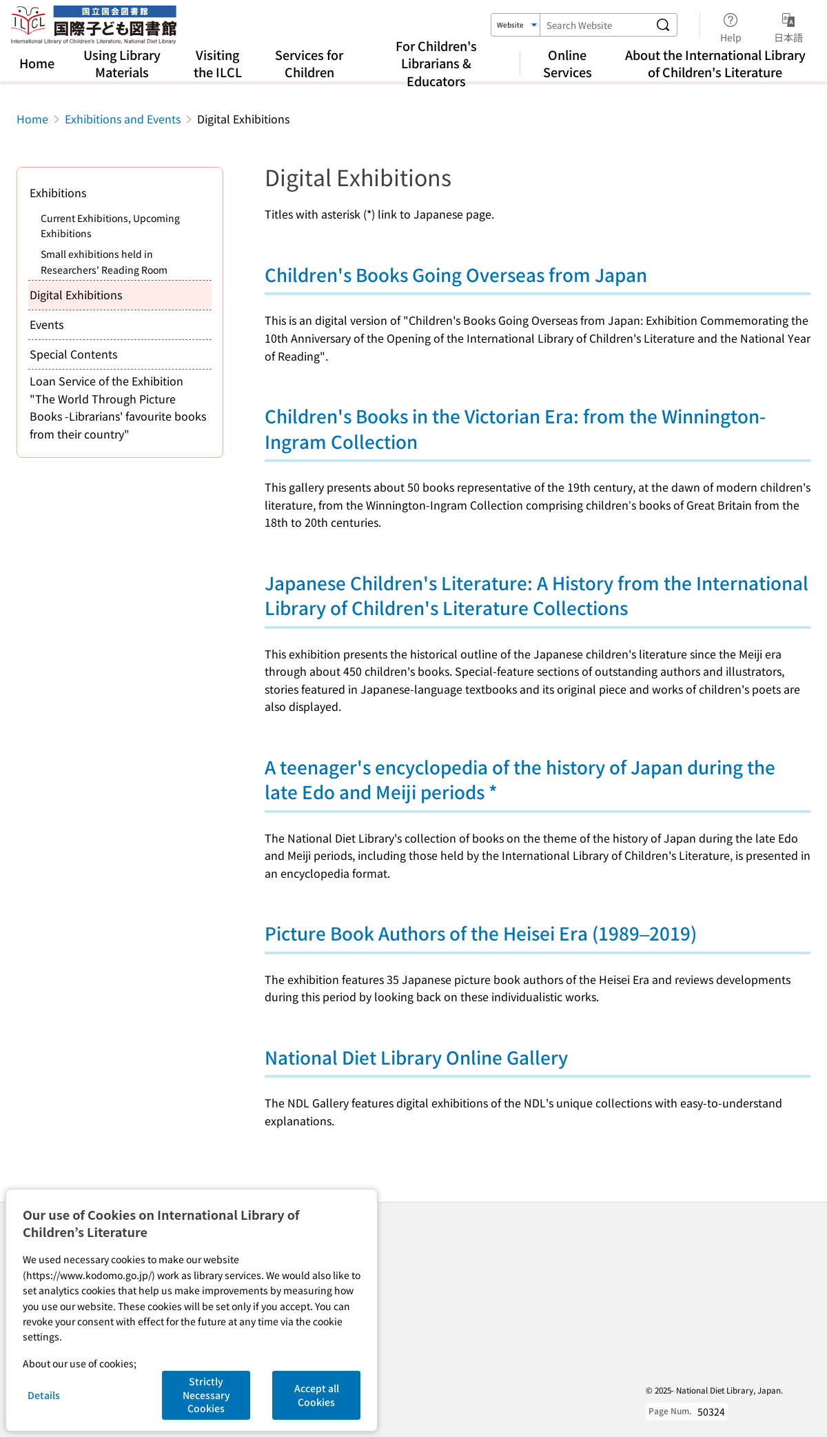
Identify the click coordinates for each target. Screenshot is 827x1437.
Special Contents (73, 353)
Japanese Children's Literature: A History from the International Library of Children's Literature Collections (536, 595)
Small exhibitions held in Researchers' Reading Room (104, 261)
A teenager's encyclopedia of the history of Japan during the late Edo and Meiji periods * (520, 779)
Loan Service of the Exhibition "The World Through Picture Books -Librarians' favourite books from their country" (118, 407)
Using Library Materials (122, 63)
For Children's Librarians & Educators (436, 63)
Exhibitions (58, 192)
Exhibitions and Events (123, 118)
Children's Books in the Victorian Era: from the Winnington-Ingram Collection (515, 428)
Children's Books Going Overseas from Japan (456, 274)
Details (44, 1395)
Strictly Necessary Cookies (206, 1394)
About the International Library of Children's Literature (715, 63)
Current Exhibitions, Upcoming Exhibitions (110, 225)
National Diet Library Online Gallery (416, 1056)
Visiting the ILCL (218, 63)
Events (46, 324)
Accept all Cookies (316, 1395)
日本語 (788, 25)
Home (36, 63)
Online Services (567, 63)
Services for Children (309, 63)
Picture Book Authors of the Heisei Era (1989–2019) (481, 932)
